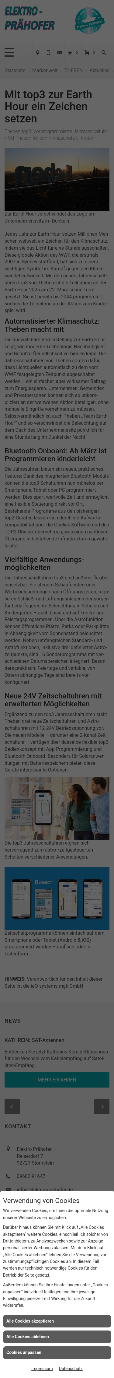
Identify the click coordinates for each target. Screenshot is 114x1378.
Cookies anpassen (23, 1352)
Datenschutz (71, 1368)
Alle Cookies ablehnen (27, 1336)
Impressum (42, 1368)
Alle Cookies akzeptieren (30, 1321)
